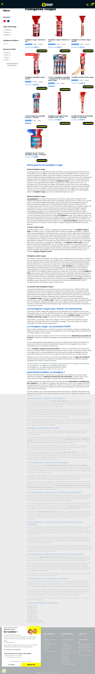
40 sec (8, 52)
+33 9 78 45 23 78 (86, 650)
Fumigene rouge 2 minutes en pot (59, 40)
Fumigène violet (32, 618)
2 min (7, 60)
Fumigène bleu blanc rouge (36, 622)
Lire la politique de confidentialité (12, 649)
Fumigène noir (32, 614)
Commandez (42, 51)
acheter (37, 251)
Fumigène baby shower (34, 620)
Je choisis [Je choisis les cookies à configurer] (11, 664)
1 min (7, 57)
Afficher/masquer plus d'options (12, 64)
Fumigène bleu (32, 607)
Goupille (8, 30)
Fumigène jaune (32, 616)
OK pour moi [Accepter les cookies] (31, 664)
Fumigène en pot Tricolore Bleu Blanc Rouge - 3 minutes (35, 153)
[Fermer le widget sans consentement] (10, 627)
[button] (4, 671)
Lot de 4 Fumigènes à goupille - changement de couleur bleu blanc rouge (59, 78)
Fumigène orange (33, 613)
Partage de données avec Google (13, 655)
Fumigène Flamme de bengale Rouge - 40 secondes (82, 116)
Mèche (8, 35)
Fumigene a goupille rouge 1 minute (35, 78)
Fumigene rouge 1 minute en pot (35, 40)
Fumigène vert (32, 611)
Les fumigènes (32, 199)
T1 (6, 43)
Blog (46, 649)
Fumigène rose (32, 609)
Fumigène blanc (32, 605)
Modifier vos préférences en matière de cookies (68, 662)
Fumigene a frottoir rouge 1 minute (81, 40)
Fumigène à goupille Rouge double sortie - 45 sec (58, 116)
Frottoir (8, 32)
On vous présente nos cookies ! (13, 657)
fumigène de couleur (36, 211)
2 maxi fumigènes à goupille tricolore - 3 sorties (35, 116)
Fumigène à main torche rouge (82, 77)
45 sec (8, 55)
